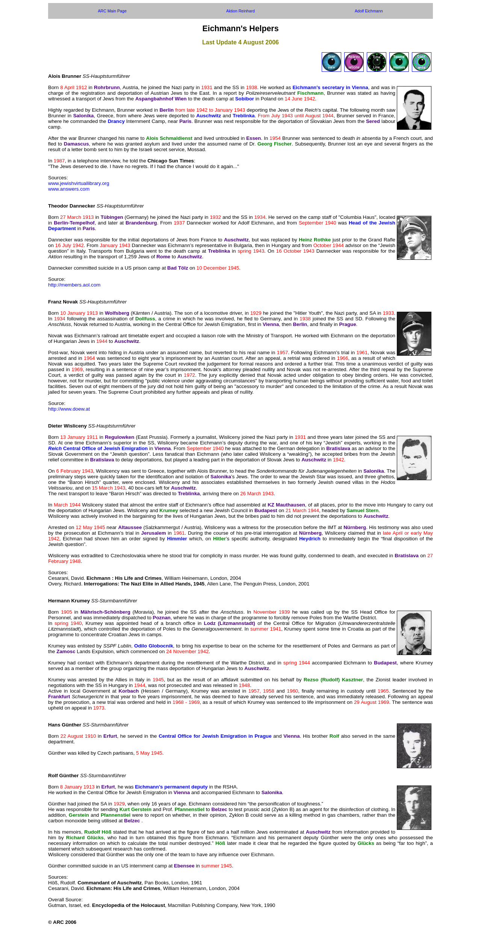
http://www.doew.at (69, 409)
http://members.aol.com (74, 285)
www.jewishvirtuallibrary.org (78, 183)
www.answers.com (68, 189)
